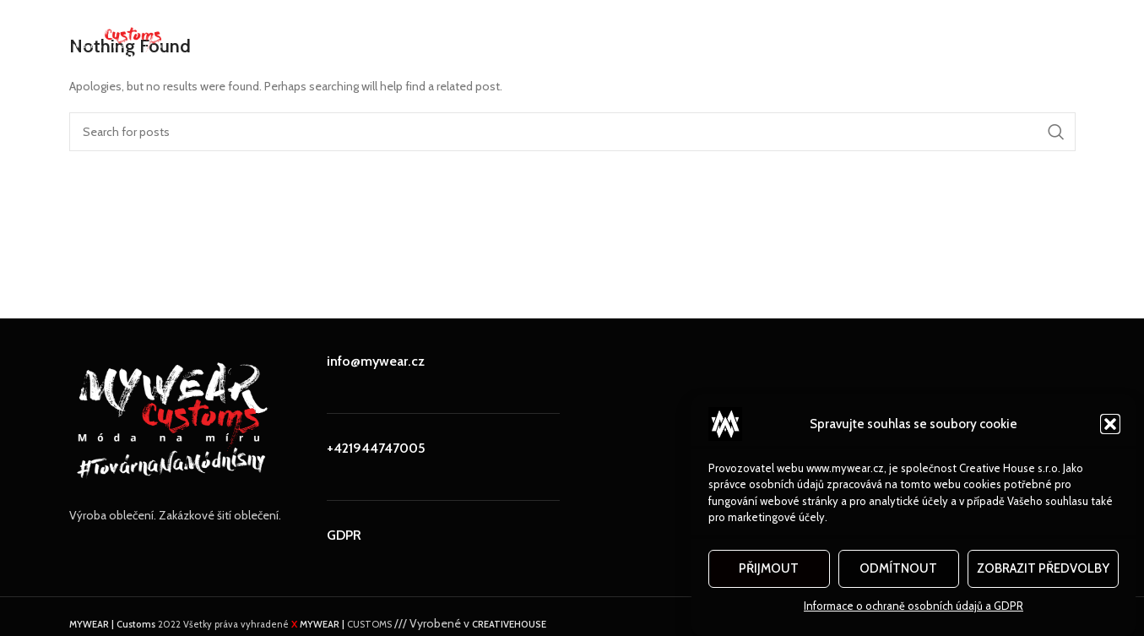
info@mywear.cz (376, 361)
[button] (1110, 424)
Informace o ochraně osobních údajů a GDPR (913, 605)
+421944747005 (376, 448)
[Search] (572, 131)
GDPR (344, 535)
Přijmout (769, 568)
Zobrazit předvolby (1043, 568)
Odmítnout (898, 568)
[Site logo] (120, 36)
